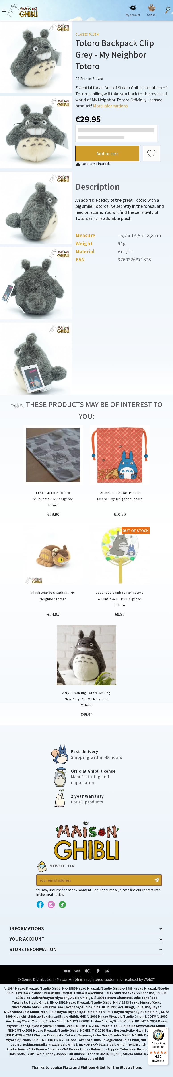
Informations (27, 928)
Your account (27, 939)
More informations (110, 105)
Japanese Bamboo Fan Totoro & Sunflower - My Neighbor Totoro (120, 598)
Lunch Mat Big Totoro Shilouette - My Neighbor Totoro (53, 498)
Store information (33, 949)
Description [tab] (97, 186)
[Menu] (166, 1029)
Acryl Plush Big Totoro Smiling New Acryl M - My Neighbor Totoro (86, 699)
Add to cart (107, 153)
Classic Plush (87, 34)
